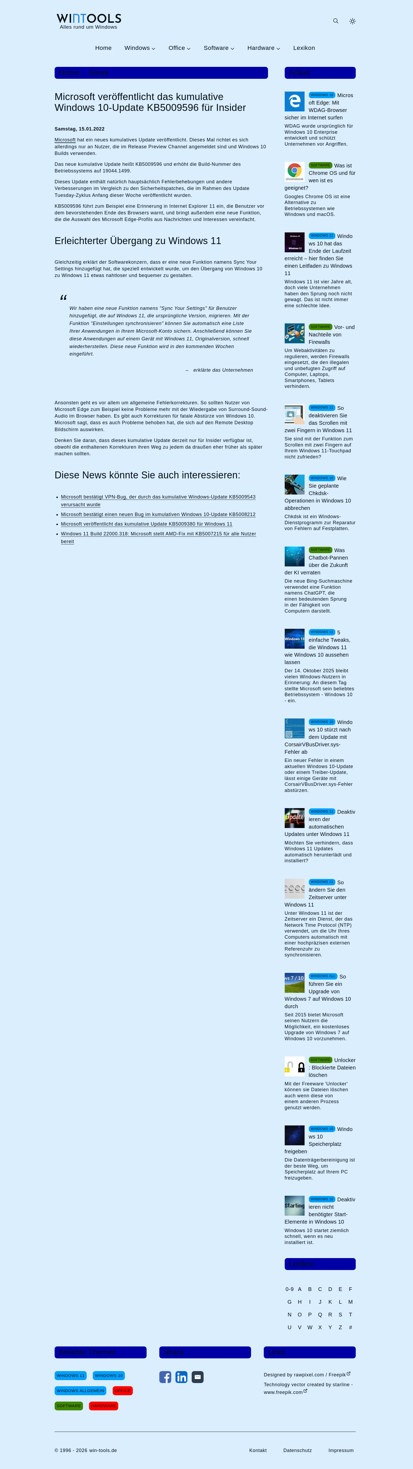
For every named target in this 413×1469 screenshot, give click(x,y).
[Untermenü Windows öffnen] (153, 48)
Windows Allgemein (80, 1390)
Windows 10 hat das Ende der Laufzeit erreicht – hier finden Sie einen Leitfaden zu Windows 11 (319, 254)
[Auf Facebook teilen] (165, 1378)
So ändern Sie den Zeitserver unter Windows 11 (316, 893)
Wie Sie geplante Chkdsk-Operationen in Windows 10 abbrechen (318, 493)
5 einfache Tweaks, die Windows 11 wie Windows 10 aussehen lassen (317, 647)
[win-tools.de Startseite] (88, 21)
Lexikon (304, 48)
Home (103, 48)
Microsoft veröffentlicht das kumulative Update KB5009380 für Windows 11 (146, 524)
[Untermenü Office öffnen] (188, 48)
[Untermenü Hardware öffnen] (277, 48)
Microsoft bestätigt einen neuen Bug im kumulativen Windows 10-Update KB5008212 (158, 514)
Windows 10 (109, 1375)
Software (216, 48)
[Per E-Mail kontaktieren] (198, 1378)
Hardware (261, 48)
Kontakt (258, 1450)
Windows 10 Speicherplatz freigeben (319, 1140)
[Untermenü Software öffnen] (232, 48)
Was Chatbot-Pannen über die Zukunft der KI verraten (316, 561)
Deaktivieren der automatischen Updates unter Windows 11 (320, 823)
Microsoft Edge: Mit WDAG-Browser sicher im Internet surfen (319, 106)
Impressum (341, 1450)
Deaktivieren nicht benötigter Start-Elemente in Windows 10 (320, 1211)
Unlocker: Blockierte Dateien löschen (332, 1067)
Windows (137, 48)
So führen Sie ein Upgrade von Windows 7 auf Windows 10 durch (318, 991)
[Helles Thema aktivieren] (352, 21)
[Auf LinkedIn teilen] (181, 1378)
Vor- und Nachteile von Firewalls (332, 334)
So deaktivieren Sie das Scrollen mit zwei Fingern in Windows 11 (318, 419)
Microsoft (65, 139)
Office (177, 48)
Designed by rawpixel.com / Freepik (305, 1374)
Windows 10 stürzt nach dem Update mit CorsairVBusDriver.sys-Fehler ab (319, 737)
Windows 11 (71, 1375)
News (99, 73)
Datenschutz (297, 1450)
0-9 (289, 1289)
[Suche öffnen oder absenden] (335, 21)
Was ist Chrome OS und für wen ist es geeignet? (320, 177)
